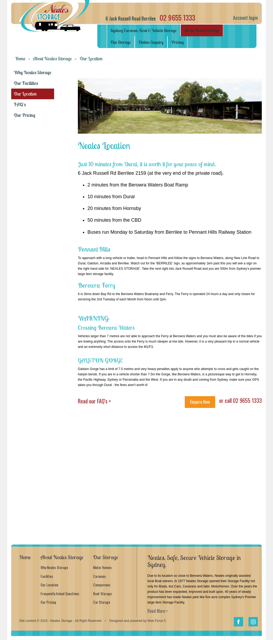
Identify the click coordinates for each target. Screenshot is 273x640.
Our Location (25, 94)
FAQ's (20, 104)
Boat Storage (102, 593)
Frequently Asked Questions (60, 593)
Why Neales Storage (32, 72)
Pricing (177, 42)
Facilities (47, 576)
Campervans (101, 584)
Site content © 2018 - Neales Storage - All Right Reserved (60, 621)
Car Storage (101, 602)
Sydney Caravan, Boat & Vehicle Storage (143, 30)
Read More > (157, 611)
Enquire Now (200, 402)
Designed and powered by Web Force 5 (137, 621)
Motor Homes (102, 567)
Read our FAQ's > (94, 401)
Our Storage (121, 42)
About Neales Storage (201, 30)
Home (20, 58)
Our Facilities (26, 83)
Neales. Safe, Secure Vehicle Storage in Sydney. (194, 561)
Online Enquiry (151, 42)
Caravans (99, 576)
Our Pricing (24, 115)
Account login (245, 17)
